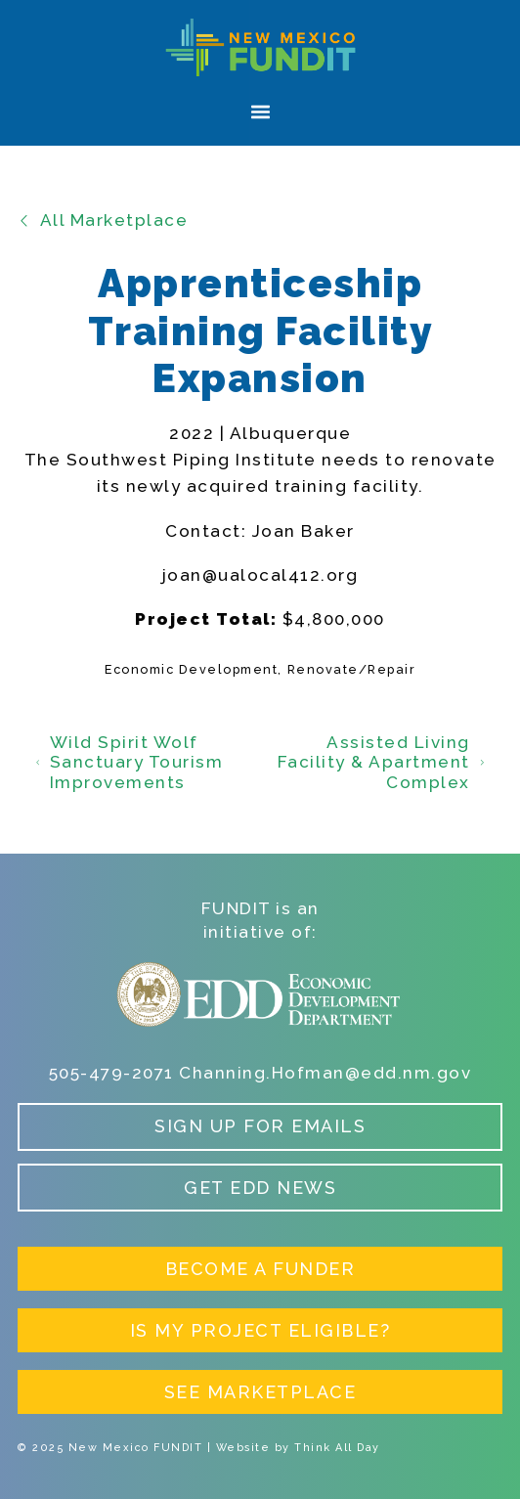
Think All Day (337, 1447)
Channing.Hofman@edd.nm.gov (325, 1072)
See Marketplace (260, 1392)
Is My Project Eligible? (260, 1330)
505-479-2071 (111, 1072)
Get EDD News (260, 1187)
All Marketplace (103, 220)
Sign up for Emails (260, 1126)
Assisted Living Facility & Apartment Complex (381, 762)
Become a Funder (260, 1268)
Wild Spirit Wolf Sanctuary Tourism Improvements (129, 762)
